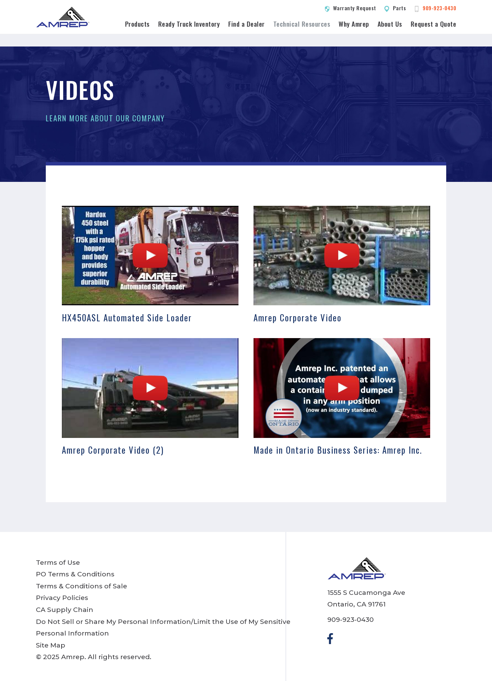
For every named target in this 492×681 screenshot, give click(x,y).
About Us (390, 24)
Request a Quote (433, 24)
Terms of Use (58, 562)
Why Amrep (354, 24)
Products (137, 24)
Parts (399, 8)
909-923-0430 (439, 8)
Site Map (50, 645)
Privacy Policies (62, 597)
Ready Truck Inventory (189, 24)
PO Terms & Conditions (75, 574)
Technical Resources (301, 24)
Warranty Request (354, 8)
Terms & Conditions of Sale (81, 586)
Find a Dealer (246, 24)
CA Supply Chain (64, 609)
